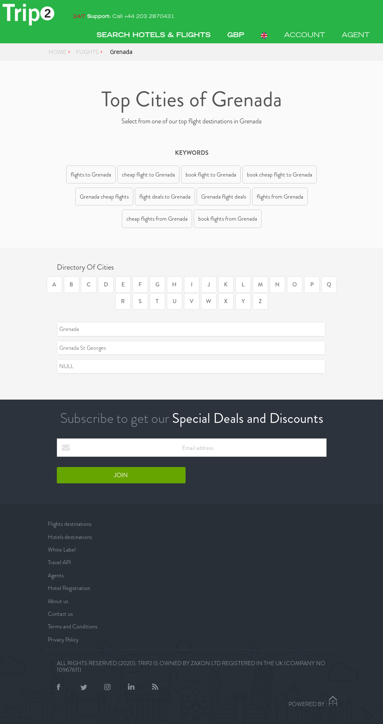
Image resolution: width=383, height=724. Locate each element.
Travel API (59, 562)
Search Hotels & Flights (153, 35)
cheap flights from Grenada (157, 219)
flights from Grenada (280, 196)
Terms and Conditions (72, 626)
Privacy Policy (63, 639)
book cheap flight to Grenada (279, 174)
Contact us (60, 614)
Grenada (69, 329)
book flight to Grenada (211, 174)
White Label (62, 549)
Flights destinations (70, 524)
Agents (56, 575)
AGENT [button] (356, 35)
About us (58, 601)
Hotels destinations (70, 537)
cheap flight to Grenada (148, 174)
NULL (66, 366)
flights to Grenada (91, 174)
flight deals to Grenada (164, 196)
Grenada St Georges (82, 348)
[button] (235, 35)
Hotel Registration (69, 588)
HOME (57, 52)
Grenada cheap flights (104, 196)
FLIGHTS (87, 52)
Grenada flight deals (223, 196)
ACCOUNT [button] (304, 35)
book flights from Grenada (227, 219)
